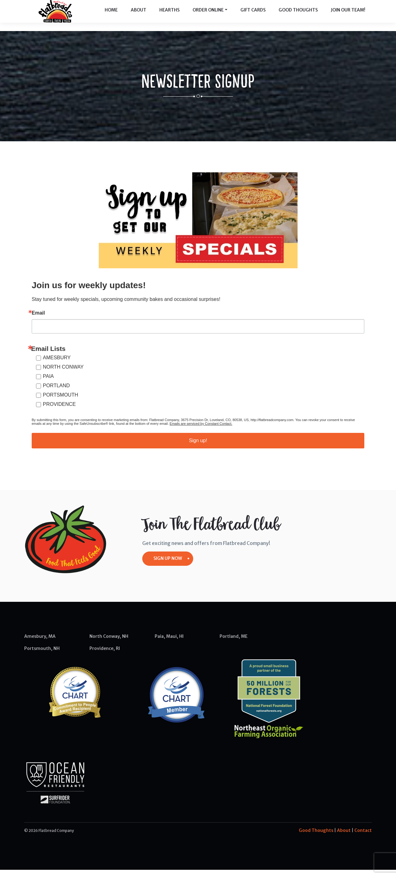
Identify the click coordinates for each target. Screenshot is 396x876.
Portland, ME (234, 642)
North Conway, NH (108, 642)
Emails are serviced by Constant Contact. (201, 430)
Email (38, 319)
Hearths (169, 15)
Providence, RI (104, 654)
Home (111, 15)
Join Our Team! (348, 15)
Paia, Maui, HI (169, 642)
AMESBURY (57, 363)
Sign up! (198, 446)
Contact (363, 836)
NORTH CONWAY (63, 373)
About (138, 15)
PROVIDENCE (59, 410)
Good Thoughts (298, 15)
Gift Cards (253, 15)
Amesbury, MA (40, 642)
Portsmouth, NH (42, 654)
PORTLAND (56, 391)
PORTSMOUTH (60, 401)
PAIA (48, 382)
